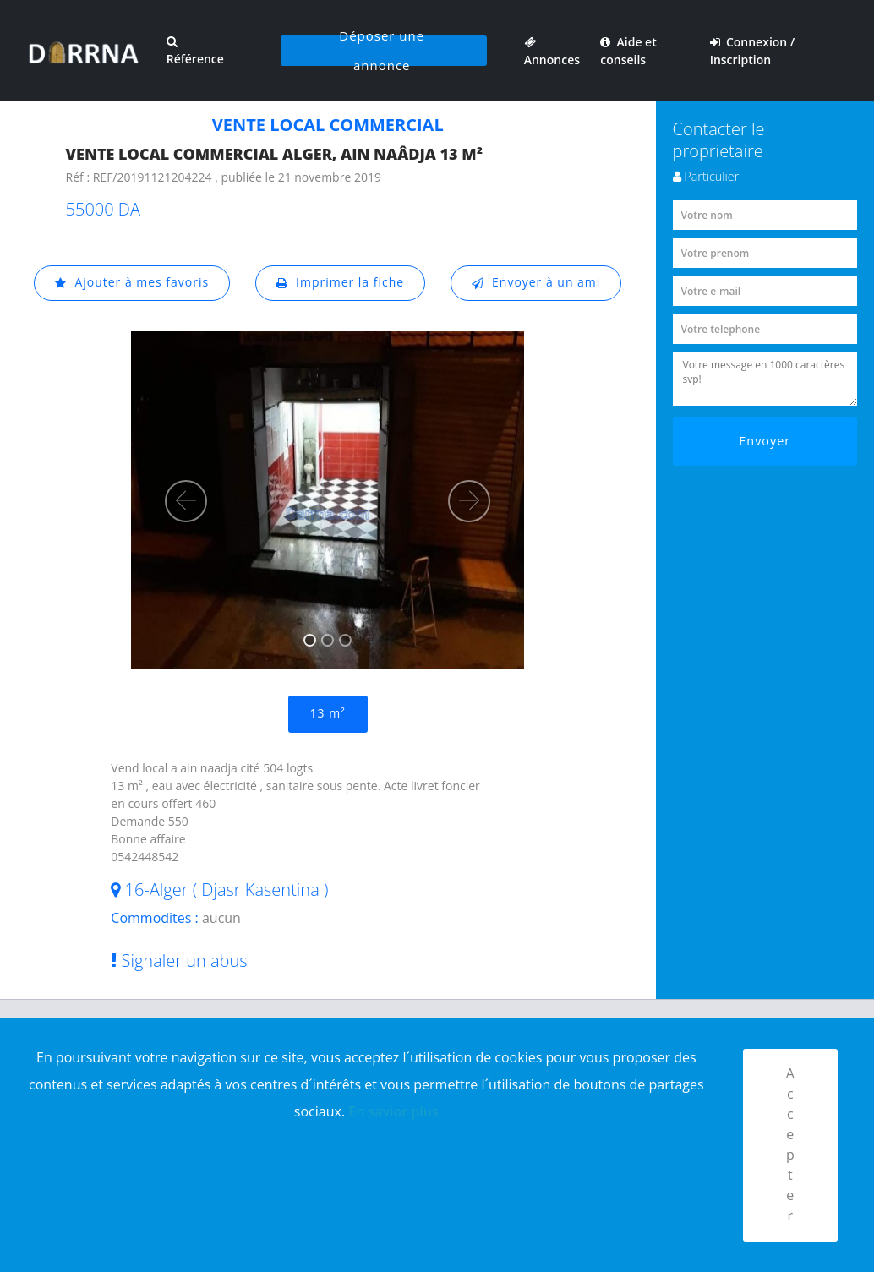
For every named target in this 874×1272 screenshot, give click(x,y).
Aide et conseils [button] (628, 51)
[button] (186, 501)
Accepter (790, 1145)
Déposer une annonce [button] (381, 50)
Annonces (551, 51)
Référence (194, 51)
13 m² (328, 714)
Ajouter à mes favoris (132, 283)
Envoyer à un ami (536, 283)
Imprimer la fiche (340, 283)
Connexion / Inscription (752, 51)
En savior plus (393, 1110)
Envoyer (764, 441)
